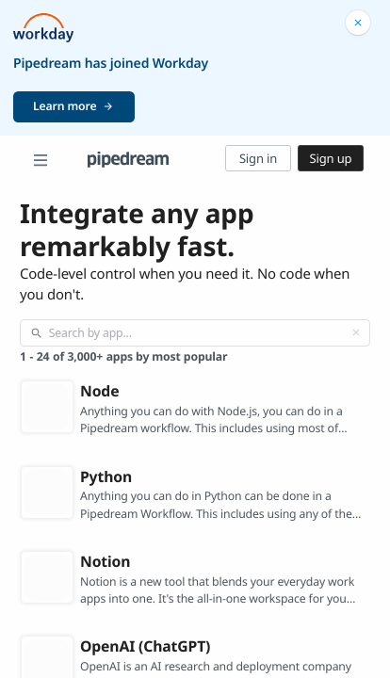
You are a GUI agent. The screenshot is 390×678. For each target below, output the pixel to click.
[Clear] (356, 332)
